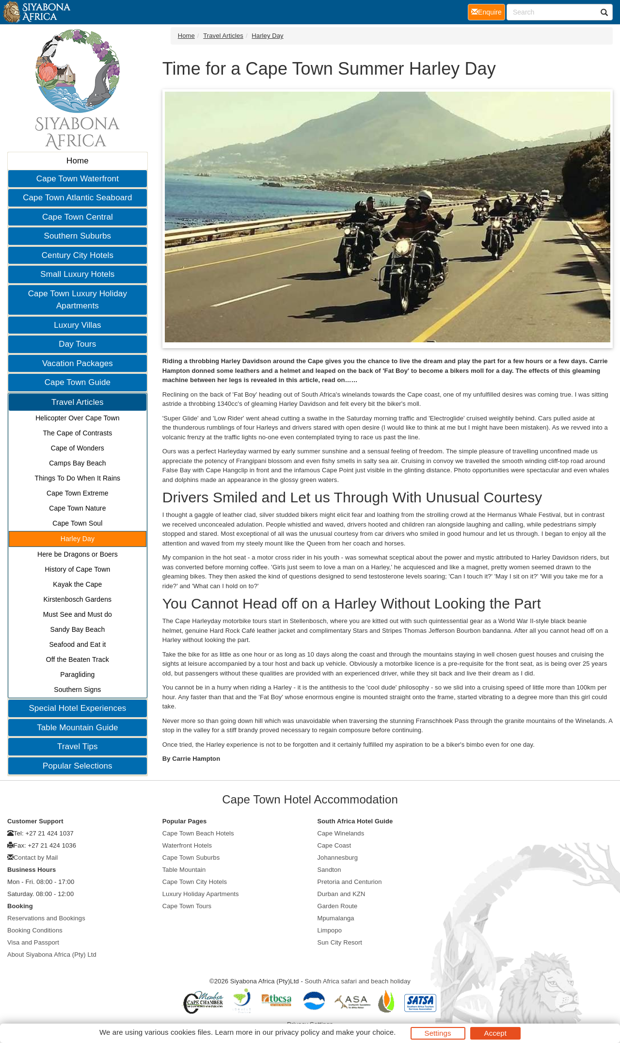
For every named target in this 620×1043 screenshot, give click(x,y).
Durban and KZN (342, 894)
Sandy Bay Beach (77, 629)
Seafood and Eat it (77, 644)
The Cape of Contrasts (77, 433)
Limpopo (330, 930)
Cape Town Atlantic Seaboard (77, 197)
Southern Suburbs (77, 236)
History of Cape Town (77, 569)
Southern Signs (77, 689)
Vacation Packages (77, 363)
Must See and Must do (77, 614)
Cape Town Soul (77, 523)
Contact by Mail (36, 857)
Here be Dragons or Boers (77, 554)
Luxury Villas (77, 325)
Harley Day (78, 539)
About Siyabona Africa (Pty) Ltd (51, 954)
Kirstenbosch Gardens (78, 599)
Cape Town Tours (186, 906)
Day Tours (77, 344)
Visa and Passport (33, 942)
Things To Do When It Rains (78, 478)
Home (77, 160)
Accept (495, 1033)
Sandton (329, 869)
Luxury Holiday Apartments (200, 894)
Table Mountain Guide (77, 727)
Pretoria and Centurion (350, 881)
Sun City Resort (340, 942)
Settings (438, 1033)
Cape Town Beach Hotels (198, 833)
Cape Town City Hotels (194, 881)
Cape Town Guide (78, 382)
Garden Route (338, 906)
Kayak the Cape (77, 584)
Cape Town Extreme (78, 493)
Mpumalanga (336, 918)
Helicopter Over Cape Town (77, 418)
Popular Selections (77, 765)
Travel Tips (77, 746)
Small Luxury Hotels (77, 274)
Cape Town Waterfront (77, 178)
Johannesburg (338, 857)
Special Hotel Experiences (77, 708)
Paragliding (77, 674)
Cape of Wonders (77, 448)
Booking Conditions (35, 930)
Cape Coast (334, 845)
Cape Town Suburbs (191, 857)
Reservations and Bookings (46, 918)
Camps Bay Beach (77, 463)
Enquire (488, 11)
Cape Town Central (77, 217)
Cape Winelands (341, 833)
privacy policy (297, 1032)
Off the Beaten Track (77, 659)
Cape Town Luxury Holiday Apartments (77, 300)
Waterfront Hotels (187, 845)
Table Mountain (184, 869)
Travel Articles (77, 402)
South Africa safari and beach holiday (358, 981)
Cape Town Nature (77, 508)
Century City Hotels (77, 255)
